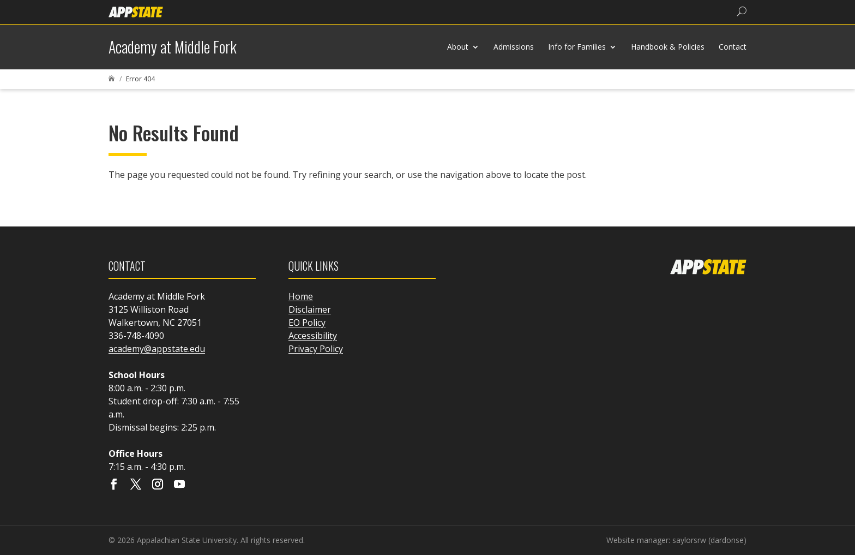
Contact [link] (732, 46)
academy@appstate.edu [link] (157, 349)
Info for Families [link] (577, 46)
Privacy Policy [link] (315, 349)
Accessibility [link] (312, 336)
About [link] (457, 46)
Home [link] (300, 296)
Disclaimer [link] (309, 309)
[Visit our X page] (135, 485)
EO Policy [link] (307, 323)
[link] (136, 11)
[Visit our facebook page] (114, 485)
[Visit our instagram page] (157, 485)
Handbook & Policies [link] (668, 46)
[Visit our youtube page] (179, 485)
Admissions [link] (513, 46)
